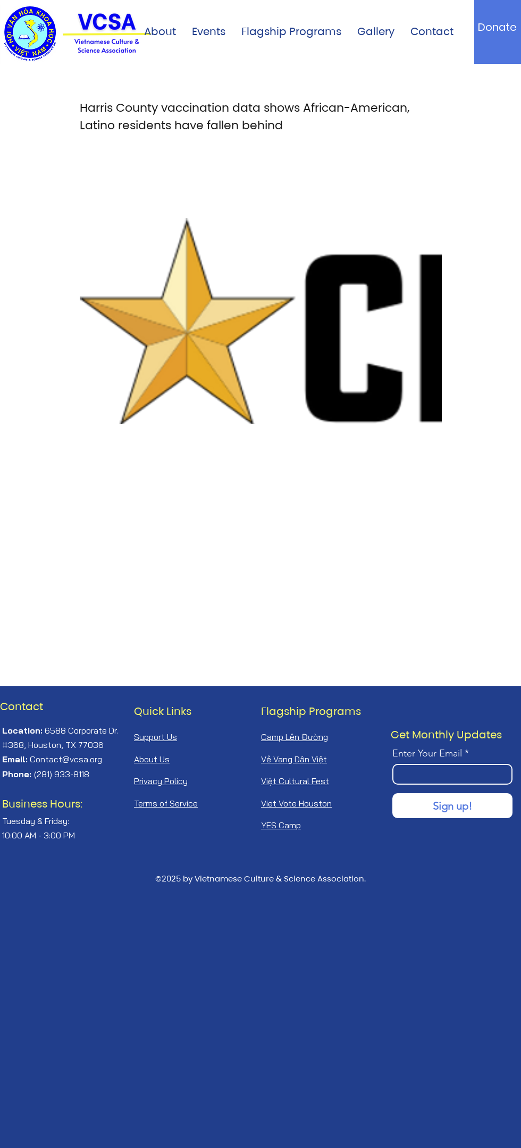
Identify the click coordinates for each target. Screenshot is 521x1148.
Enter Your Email (427, 753)
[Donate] (497, 27)
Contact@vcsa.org (66, 759)
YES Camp (281, 825)
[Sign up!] (452, 805)
